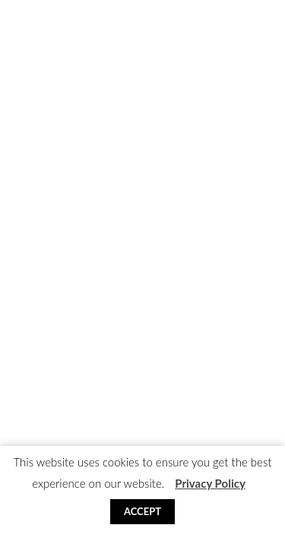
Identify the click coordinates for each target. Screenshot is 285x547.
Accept (142, 511)
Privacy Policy (210, 483)
